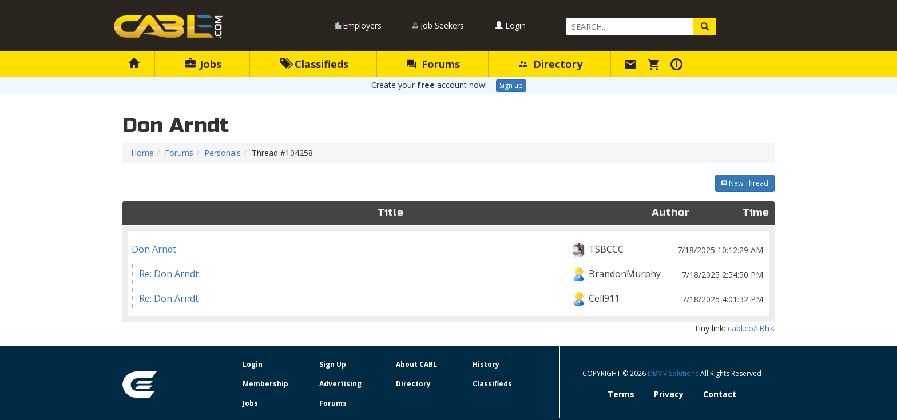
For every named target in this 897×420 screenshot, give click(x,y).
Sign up (511, 85)
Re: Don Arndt (452, 274)
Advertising (340, 384)
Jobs (203, 64)
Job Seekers (442, 25)
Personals (222, 152)
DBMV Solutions (674, 373)
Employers (362, 25)
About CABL (416, 364)
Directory (550, 64)
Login (510, 25)
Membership (265, 384)
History (486, 364)
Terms (621, 394)
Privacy (669, 394)
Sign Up (332, 364)
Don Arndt (448, 249)
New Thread (744, 183)
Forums (433, 64)
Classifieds (314, 64)
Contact (719, 394)
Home (142, 152)
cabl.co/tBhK (751, 328)
